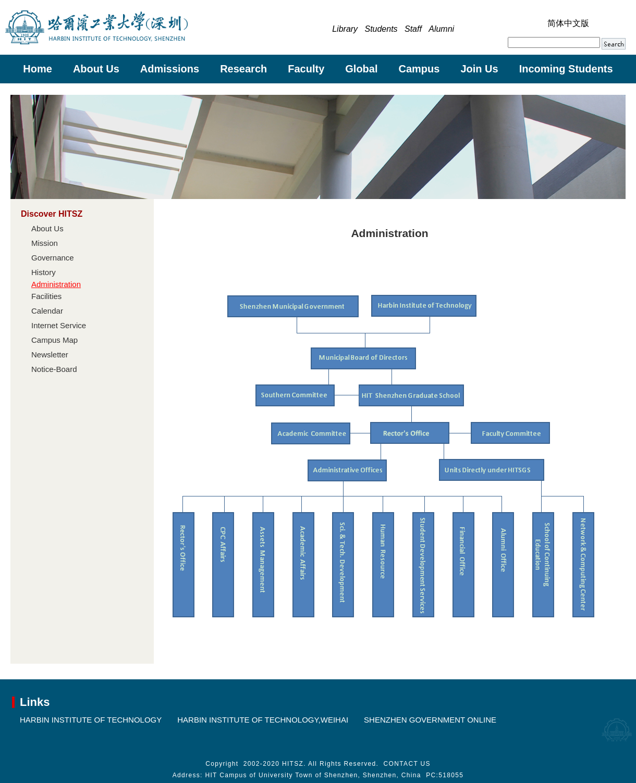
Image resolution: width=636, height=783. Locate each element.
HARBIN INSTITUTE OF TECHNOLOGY (91, 719)
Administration (56, 284)
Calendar (47, 310)
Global (361, 68)
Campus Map (54, 339)
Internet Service (58, 325)
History (43, 272)
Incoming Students (566, 68)
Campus (419, 68)
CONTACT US (407, 763)
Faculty (306, 68)
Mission (44, 243)
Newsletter (49, 354)
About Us (96, 68)
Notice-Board (54, 369)
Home (37, 68)
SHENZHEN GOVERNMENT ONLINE (430, 719)
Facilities (46, 296)
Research (243, 68)
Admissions (169, 68)
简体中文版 (568, 23)
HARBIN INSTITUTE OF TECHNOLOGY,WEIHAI (262, 719)
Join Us (479, 68)
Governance (52, 257)
